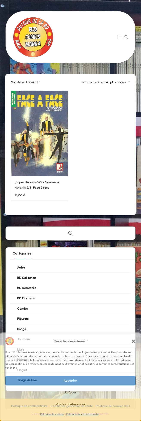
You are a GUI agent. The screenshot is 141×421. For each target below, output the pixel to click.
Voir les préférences (70, 404)
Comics (22, 309)
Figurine (23, 319)
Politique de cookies (52, 414)
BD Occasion (26, 298)
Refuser (70, 392)
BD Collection (26, 278)
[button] (133, 341)
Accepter (70, 380)
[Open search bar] (70, 233)
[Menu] (120, 37)
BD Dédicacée (26, 288)
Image (21, 329)
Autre (21, 267)
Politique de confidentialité (82, 414)
